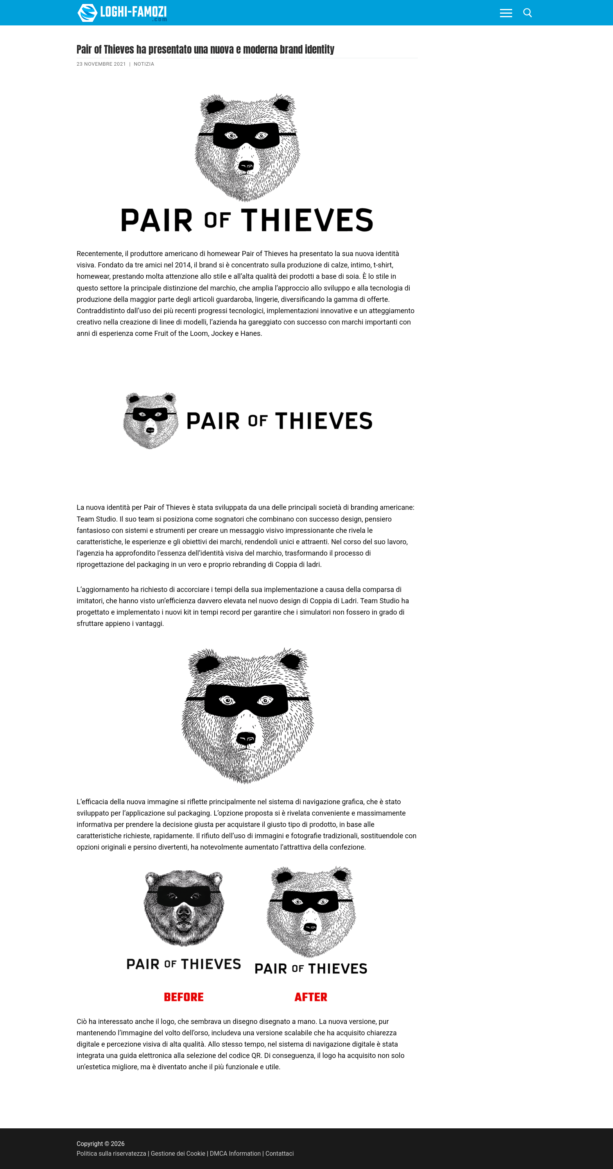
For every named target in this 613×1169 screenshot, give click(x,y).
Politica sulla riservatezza (111, 1153)
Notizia (144, 64)
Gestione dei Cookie (178, 1153)
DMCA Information (235, 1153)
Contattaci (279, 1153)
